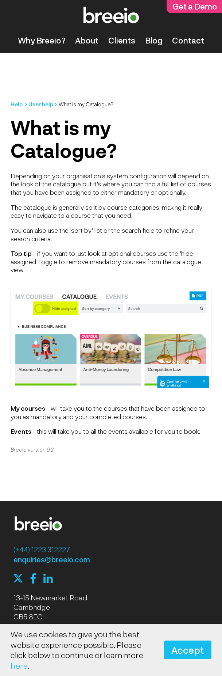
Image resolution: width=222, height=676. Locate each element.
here (19, 665)
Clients (121, 40)
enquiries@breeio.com (51, 559)
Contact (188, 40)
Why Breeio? (42, 40)
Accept (187, 650)
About (86, 40)
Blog (154, 40)
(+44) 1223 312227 (41, 549)
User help (40, 104)
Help (17, 104)
